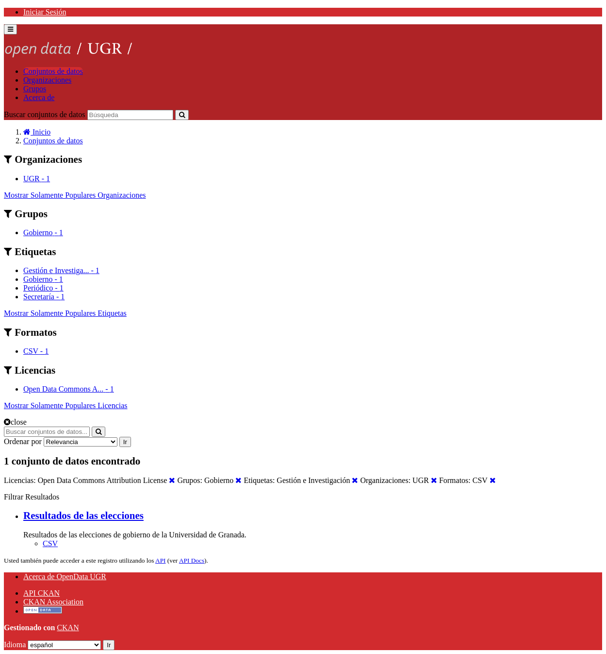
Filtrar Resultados (31, 497)
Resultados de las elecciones (83, 515)
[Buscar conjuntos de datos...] (47, 432)
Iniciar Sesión (44, 12)
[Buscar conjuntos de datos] (130, 115)
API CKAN (41, 593)
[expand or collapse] (10, 29)
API (160, 560)
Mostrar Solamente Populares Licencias (66, 405)
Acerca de (38, 97)
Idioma (15, 644)
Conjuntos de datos (53, 71)
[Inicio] (36, 132)
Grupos (34, 89)
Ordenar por (23, 441)
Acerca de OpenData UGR (64, 576)
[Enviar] (182, 115)
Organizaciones (47, 80)
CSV (50, 543)
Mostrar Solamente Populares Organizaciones (75, 195)
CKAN (68, 627)
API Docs (191, 560)
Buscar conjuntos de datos (44, 114)
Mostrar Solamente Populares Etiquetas (65, 313)
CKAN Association (53, 602)
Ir (125, 442)
